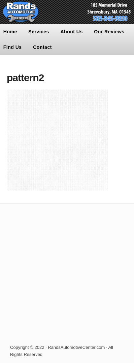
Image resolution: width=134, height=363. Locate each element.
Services (38, 31)
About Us (72, 31)
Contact (42, 47)
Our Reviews (109, 31)
